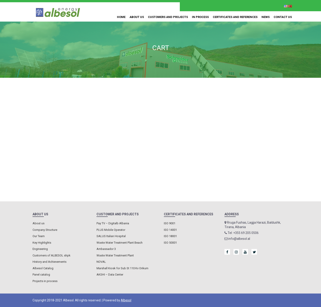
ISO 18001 (170, 236)
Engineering (40, 249)
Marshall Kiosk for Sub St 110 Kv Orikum (122, 268)
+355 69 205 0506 (123, 6)
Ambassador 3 (106, 249)
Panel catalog (41, 274)
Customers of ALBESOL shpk (51, 255)
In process (200, 17)
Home (121, 17)
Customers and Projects (168, 17)
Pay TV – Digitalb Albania (113, 223)
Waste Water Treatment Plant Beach (120, 242)
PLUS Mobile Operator (111, 229)
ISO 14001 (170, 229)
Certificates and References (235, 17)
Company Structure (45, 229)
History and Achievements (49, 261)
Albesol (126, 300)
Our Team (39, 236)
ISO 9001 (169, 223)
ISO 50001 (170, 242)
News (266, 17)
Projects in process (45, 281)
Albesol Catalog (43, 268)
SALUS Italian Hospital (111, 236)
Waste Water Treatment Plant (115, 255)
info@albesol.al (157, 6)
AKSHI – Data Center (110, 274)
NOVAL (101, 261)
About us (137, 17)
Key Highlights (42, 242)
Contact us (283, 17)
